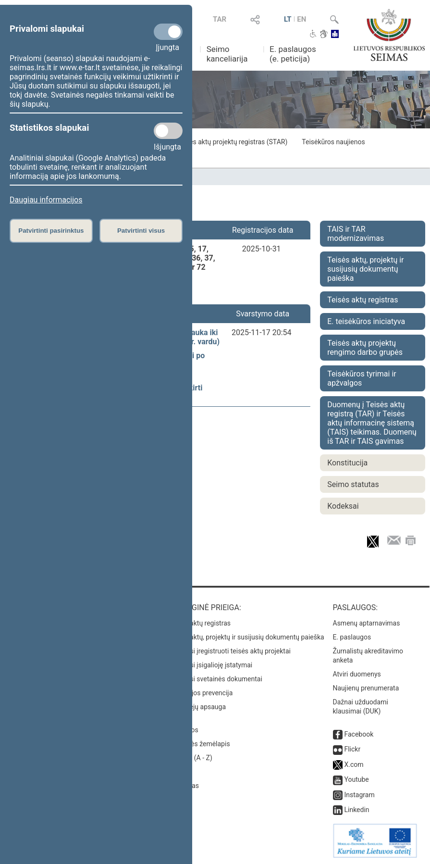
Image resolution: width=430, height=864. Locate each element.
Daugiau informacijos (46, 199)
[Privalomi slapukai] (168, 32)
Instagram (359, 795)
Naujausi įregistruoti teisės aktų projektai (230, 651)
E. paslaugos (352, 637)
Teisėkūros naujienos (333, 142)
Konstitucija (347, 462)
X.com (353, 764)
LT (288, 19)
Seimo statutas (353, 484)
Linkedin (356, 810)
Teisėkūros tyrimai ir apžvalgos (361, 378)
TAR (219, 19)
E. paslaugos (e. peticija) (293, 53)
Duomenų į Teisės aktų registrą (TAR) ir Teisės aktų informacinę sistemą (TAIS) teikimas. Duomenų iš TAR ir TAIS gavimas (372, 423)
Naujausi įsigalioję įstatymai (210, 665)
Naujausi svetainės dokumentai (215, 679)
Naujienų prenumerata (366, 688)
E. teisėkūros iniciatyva (366, 321)
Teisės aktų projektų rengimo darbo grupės (365, 347)
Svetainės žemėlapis (199, 744)
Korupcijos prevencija (201, 693)
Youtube (356, 779)
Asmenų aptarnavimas (366, 623)
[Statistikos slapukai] (168, 131)
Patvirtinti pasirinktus (51, 230)
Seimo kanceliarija (227, 53)
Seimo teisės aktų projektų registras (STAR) (223, 142)
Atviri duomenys (357, 674)
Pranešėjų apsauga (197, 707)
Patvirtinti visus (141, 230)
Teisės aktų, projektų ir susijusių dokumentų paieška (365, 269)
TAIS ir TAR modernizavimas (355, 234)
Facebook (358, 734)
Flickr (352, 749)
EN (301, 19)
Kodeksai (342, 506)
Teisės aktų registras (362, 299)
